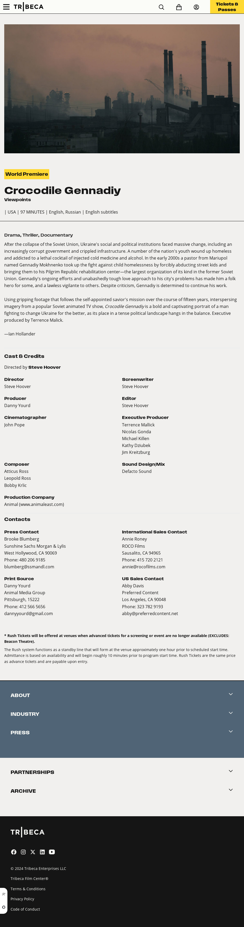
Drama (12, 235)
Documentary (56, 235)
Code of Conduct (25, 909)
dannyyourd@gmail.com (28, 613)
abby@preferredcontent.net (150, 613)
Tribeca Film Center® (29, 878)
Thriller (30, 235)
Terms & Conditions (28, 888)
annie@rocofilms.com (143, 566)
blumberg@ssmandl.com (29, 566)
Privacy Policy (22, 898)
